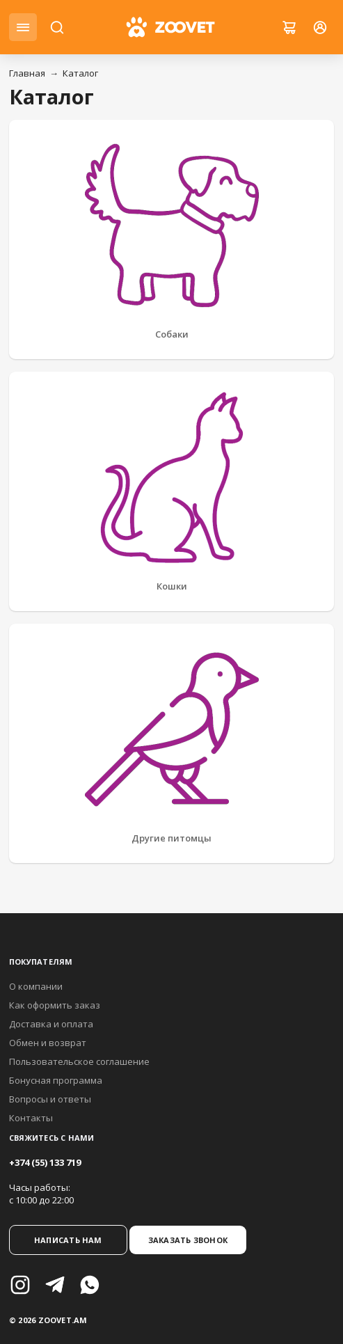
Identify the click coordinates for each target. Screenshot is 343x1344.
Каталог (80, 73)
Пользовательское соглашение (79, 1061)
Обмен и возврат (47, 1042)
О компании (36, 986)
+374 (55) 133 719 (45, 1162)
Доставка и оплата (51, 1024)
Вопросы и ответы (50, 1099)
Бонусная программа (55, 1080)
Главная (27, 73)
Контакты (31, 1118)
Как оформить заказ (54, 1005)
